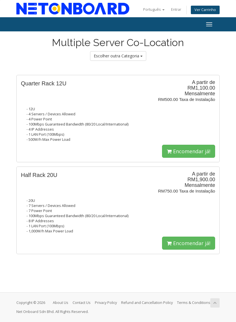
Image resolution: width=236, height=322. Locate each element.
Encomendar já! (188, 151)
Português (154, 9)
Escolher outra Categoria (118, 56)
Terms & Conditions (193, 302)
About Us (60, 302)
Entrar (176, 9)
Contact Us (82, 302)
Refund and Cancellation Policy (147, 302)
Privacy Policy (106, 302)
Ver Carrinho (205, 9)
